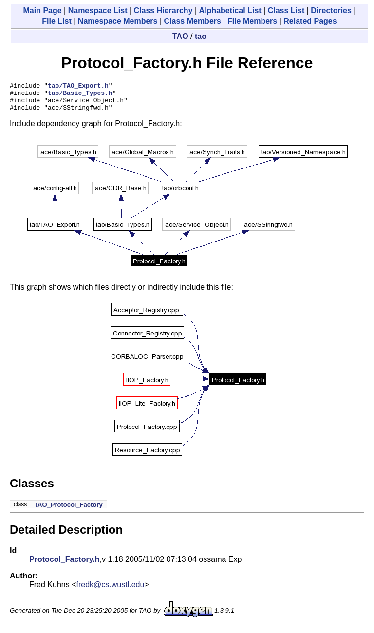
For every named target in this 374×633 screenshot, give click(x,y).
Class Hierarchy (163, 10)
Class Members (192, 21)
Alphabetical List (230, 10)
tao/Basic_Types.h (80, 95)
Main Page (42, 10)
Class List (286, 10)
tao (200, 36)
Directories (331, 10)
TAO (180, 36)
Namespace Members (118, 21)
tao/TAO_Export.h (78, 86)
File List (56, 21)
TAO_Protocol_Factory (68, 510)
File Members (252, 21)
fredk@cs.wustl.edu (110, 590)
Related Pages (310, 21)
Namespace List (98, 10)
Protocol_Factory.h (64, 565)
